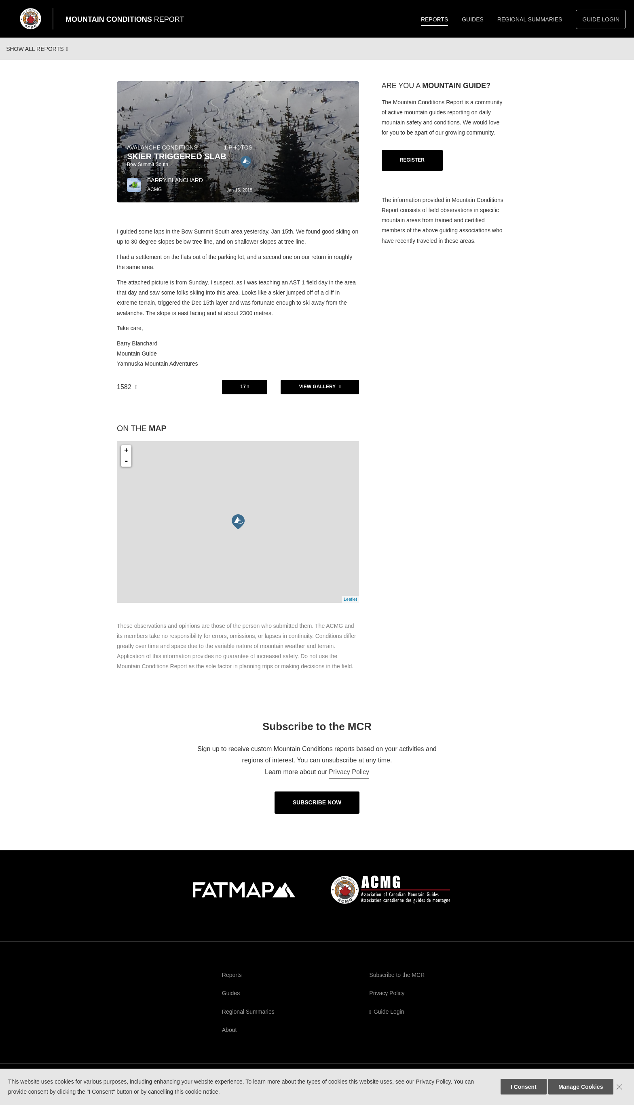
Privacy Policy (349, 778)
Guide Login (600, 19)
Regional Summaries (529, 19)
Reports (434, 19)
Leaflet (350, 606)
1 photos (238, 154)
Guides (473, 19)
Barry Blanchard (175, 187)
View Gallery (317, 393)
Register (412, 167)
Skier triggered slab (176, 163)
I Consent (524, 1087)
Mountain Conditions (125, 19)
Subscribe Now (317, 809)
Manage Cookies (580, 1087)
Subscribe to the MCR (397, 982)
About (229, 1036)
